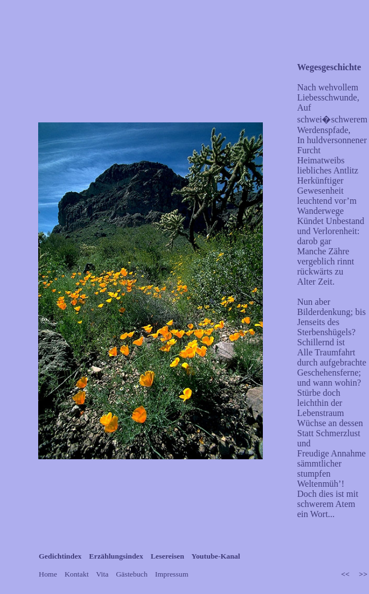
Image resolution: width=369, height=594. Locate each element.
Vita (103, 574)
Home (49, 574)
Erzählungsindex (117, 556)
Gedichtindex (61, 556)
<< (346, 574)
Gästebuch (132, 574)
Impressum (171, 574)
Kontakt (77, 574)
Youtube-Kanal (216, 556)
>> (363, 574)
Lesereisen (168, 556)
